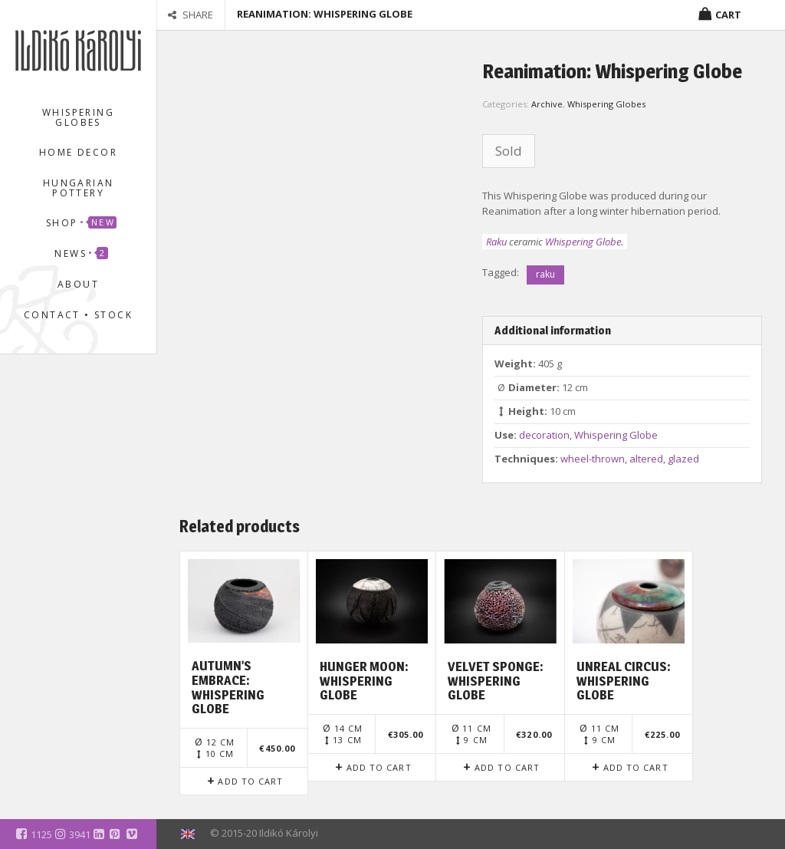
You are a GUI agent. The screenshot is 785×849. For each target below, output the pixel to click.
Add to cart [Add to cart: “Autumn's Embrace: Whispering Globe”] (250, 781)
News (80, 253)
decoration (544, 435)
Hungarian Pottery (78, 187)
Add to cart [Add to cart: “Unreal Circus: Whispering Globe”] (635, 767)
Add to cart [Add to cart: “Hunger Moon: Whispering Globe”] (379, 767)
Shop (81, 222)
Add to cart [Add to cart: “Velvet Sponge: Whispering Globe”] (507, 767)
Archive (547, 104)
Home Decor (78, 152)
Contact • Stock (78, 314)
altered (646, 459)
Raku (496, 241)
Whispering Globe (583, 241)
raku (545, 274)
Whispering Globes (78, 117)
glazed (683, 459)
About (78, 284)
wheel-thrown (592, 459)
